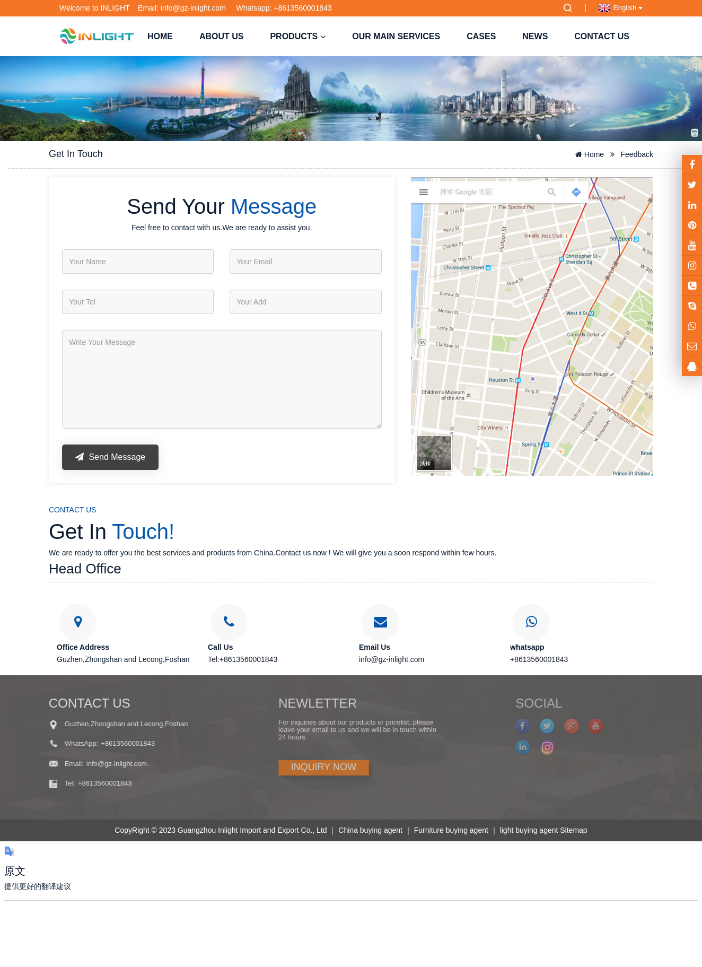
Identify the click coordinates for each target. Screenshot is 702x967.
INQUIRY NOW (289, 767)
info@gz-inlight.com (391, 659)
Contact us (601, 36)
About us (221, 36)
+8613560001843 (539, 659)
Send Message (110, 456)
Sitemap (573, 830)
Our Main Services (396, 36)
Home (160, 36)
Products (298, 36)
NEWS (535, 36)
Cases (481, 36)
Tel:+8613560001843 (242, 659)
